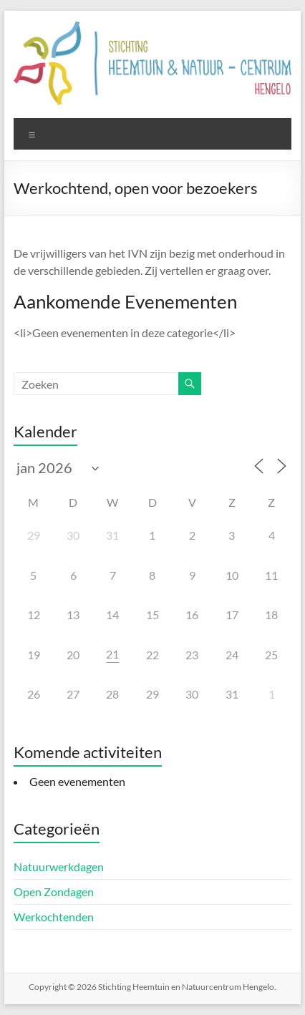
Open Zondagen (54, 891)
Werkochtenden (54, 916)
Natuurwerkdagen (59, 866)
